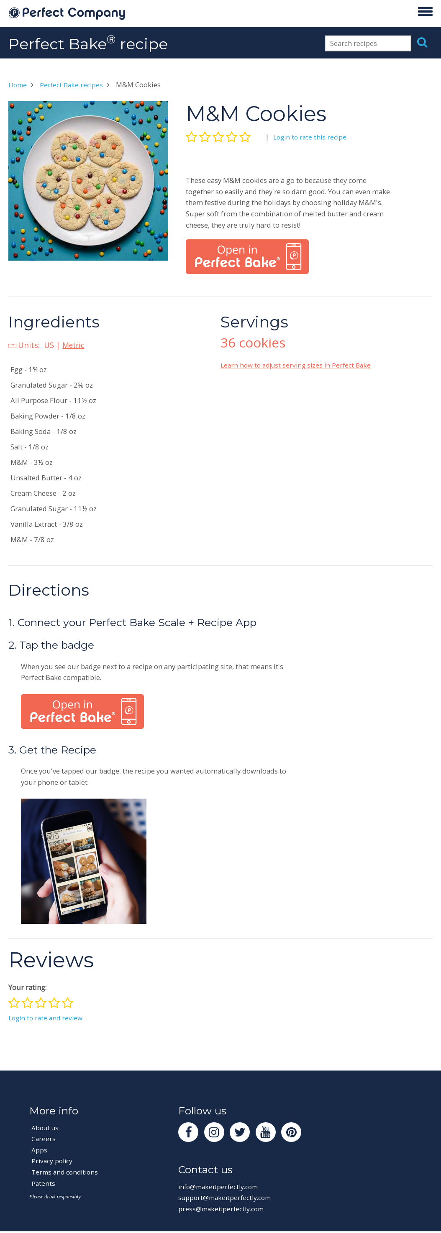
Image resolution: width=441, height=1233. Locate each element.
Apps (39, 1149)
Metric (74, 345)
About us (46, 1127)
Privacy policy (53, 1160)
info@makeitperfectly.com (221, 1188)
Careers (43, 1138)
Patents (43, 1183)
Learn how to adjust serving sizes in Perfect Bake (299, 365)
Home (18, 84)
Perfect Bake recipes (74, 84)
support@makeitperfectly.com (227, 1199)
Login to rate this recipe (311, 137)
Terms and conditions (67, 1172)
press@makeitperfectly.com (223, 1210)
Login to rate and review (47, 1017)
